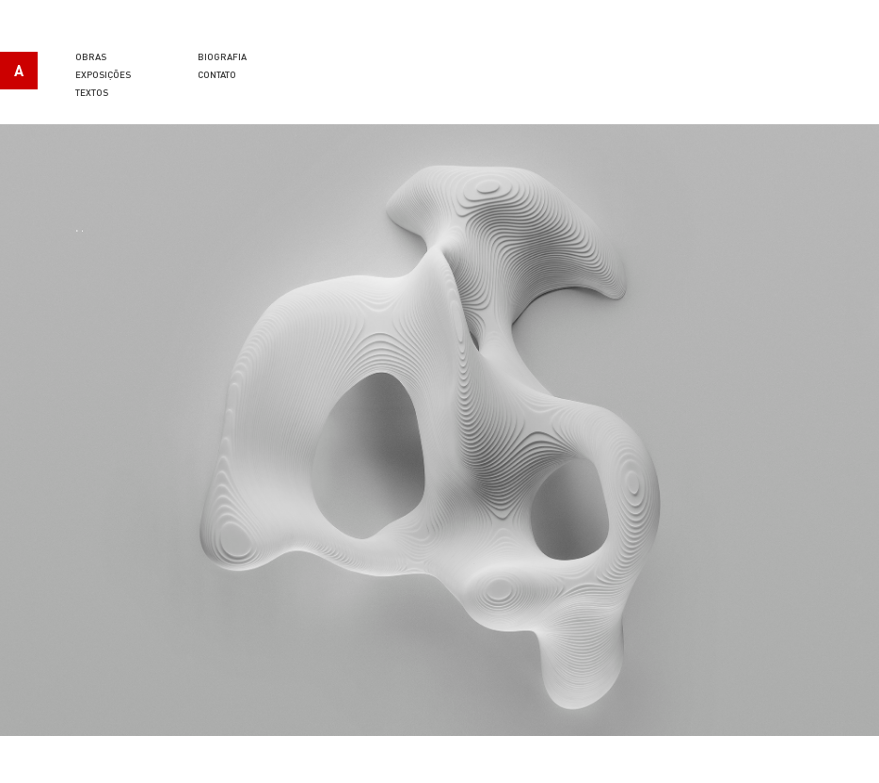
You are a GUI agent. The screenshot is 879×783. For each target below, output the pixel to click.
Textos (91, 92)
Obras (90, 56)
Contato (217, 74)
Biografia (222, 56)
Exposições (103, 74)
